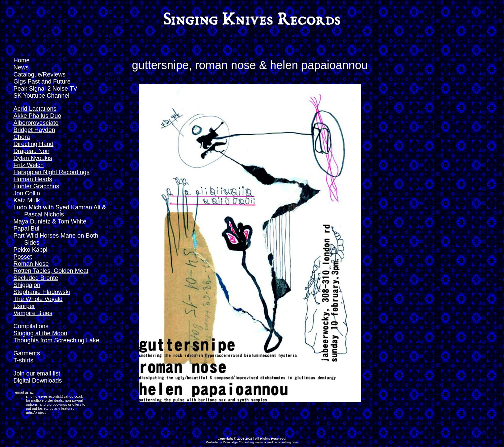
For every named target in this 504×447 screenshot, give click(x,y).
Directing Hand (33, 144)
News (21, 67)
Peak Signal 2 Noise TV (45, 88)
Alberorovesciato (36, 122)
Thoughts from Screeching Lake (56, 340)
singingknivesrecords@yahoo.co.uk (54, 396)
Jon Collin (26, 193)
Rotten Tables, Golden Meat (50, 270)
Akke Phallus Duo (37, 115)
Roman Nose (31, 263)
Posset (22, 256)
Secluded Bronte (35, 278)
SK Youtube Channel (41, 95)
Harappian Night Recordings (51, 172)
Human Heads (32, 179)
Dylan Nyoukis (32, 158)
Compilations (30, 326)
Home (21, 60)
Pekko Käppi (30, 249)
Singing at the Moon (40, 333)
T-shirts (23, 360)
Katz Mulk (26, 200)
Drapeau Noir (31, 151)
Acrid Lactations (34, 108)
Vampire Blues (32, 313)
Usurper (24, 306)
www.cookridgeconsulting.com (276, 442)
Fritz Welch (28, 165)
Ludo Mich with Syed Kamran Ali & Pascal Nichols (59, 211)
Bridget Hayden (34, 130)
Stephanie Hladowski (41, 292)
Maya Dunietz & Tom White (49, 221)
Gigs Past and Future (42, 81)
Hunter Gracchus (36, 186)
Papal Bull (27, 228)
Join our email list (36, 373)
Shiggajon (26, 285)
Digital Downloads (37, 380)
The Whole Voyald (38, 299)
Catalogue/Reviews (39, 74)
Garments (26, 353)
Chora (21, 137)
